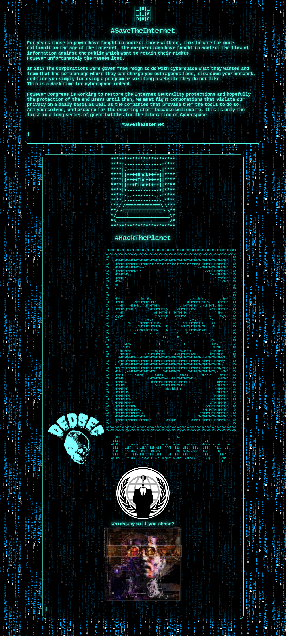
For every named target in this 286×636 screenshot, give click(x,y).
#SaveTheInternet (143, 138)
